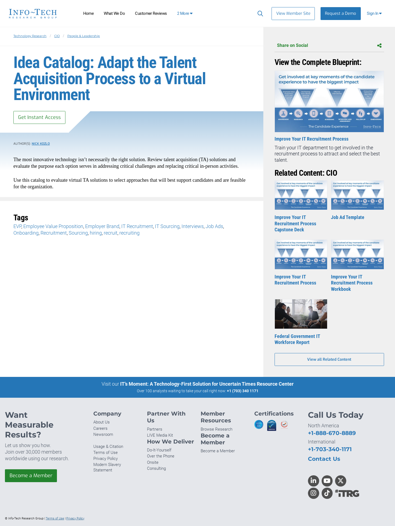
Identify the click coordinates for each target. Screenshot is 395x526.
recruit (110, 233)
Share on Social (329, 45)
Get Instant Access (39, 117)
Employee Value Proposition (53, 226)
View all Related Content (329, 359)
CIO (57, 36)
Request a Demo (340, 13)
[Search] (259, 13)
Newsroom (103, 434)
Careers (100, 428)
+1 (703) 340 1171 (242, 391)
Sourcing (78, 233)
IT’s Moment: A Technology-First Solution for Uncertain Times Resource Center (207, 384)
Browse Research (216, 429)
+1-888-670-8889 (332, 433)
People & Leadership (83, 36)
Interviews (192, 226)
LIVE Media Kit (160, 435)
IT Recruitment (137, 226)
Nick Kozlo (41, 144)
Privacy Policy (105, 458)
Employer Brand (102, 226)
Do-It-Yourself (159, 450)
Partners (154, 429)
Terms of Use (105, 452)
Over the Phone (160, 456)
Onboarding (26, 233)
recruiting (129, 233)
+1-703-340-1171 (330, 449)
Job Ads (214, 226)
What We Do (114, 13)
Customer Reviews (151, 13)
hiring (96, 233)
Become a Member (31, 475)
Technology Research (30, 36)
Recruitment (54, 233)
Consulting (156, 468)
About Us (101, 422)
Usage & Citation (108, 446)
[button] (375, 13)
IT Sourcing (167, 226)
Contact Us (324, 458)
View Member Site (293, 13)
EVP (17, 226)
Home (88, 13)
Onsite (152, 462)
